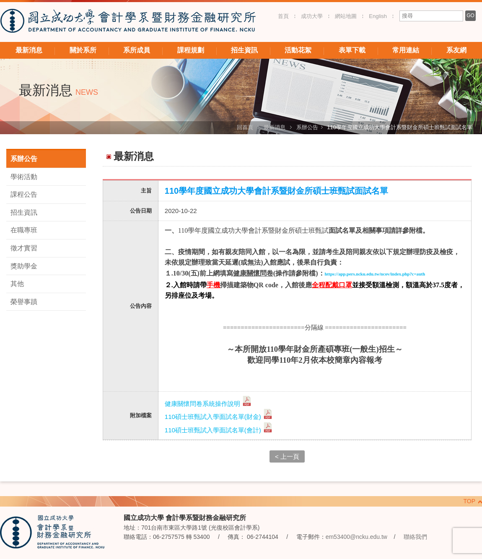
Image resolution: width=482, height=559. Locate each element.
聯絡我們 (415, 536)
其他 (17, 283)
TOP (469, 501)
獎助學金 (23, 266)
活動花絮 (298, 50)
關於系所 (83, 50)
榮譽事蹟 (23, 301)
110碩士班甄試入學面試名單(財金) (219, 416)
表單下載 (352, 50)
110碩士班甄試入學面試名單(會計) (219, 430)
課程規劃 (190, 50)
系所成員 (136, 50)
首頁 (283, 16)
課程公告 (23, 194)
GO (470, 15)
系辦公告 (307, 127)
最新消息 (29, 50)
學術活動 (23, 176)
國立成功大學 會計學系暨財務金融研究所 (128, 22)
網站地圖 (346, 16)
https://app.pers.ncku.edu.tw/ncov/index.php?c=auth (375, 274)
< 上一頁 (287, 456)
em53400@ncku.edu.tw (356, 536)
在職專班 (23, 230)
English (378, 16)
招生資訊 (244, 50)
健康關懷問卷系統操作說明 (208, 403)
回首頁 (245, 127)
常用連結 (405, 50)
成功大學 (312, 16)
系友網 (456, 50)
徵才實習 (23, 248)
